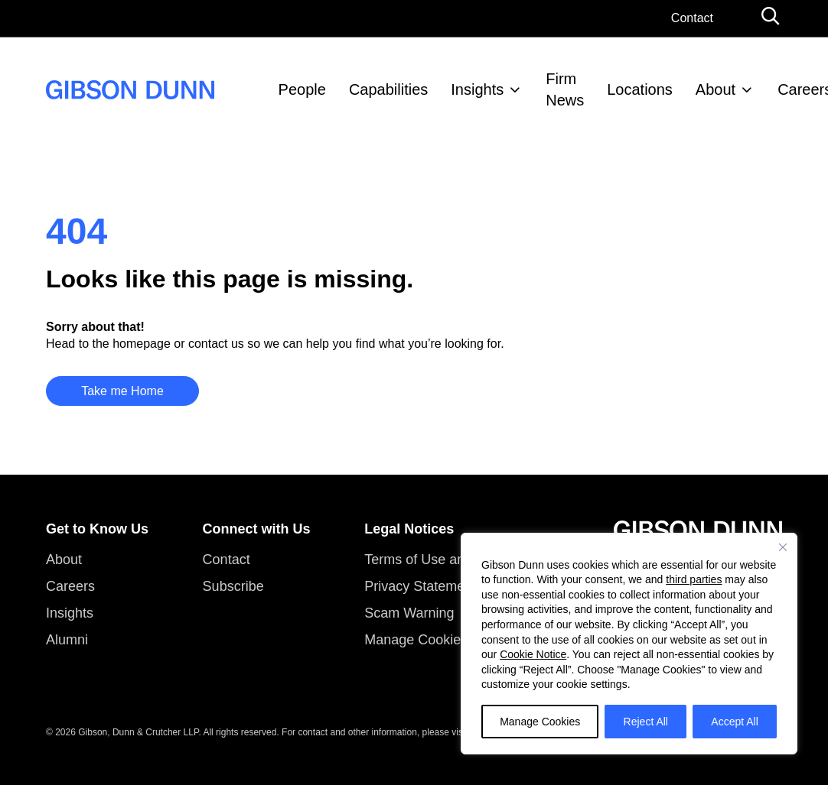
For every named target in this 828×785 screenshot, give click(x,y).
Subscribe (233, 586)
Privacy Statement (420, 586)
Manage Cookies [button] (416, 639)
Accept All (734, 721)
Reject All (646, 721)
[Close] (783, 547)
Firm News (565, 89)
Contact (692, 17)
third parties (694, 579)
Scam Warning (409, 613)
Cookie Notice (533, 654)
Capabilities (388, 89)
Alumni (67, 639)
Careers (70, 586)
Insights (477, 89)
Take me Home (122, 390)
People (302, 89)
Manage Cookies (540, 721)
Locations (640, 89)
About (715, 89)
